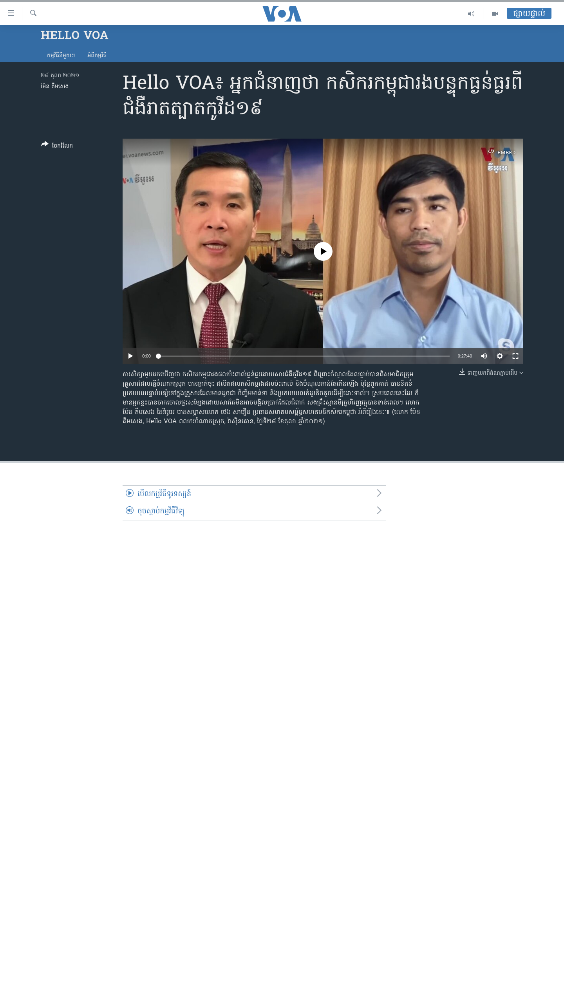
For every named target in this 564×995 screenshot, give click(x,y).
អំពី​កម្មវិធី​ (97, 56)
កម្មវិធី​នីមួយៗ (61, 56)
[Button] (57, 147)
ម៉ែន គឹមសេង (55, 87)
